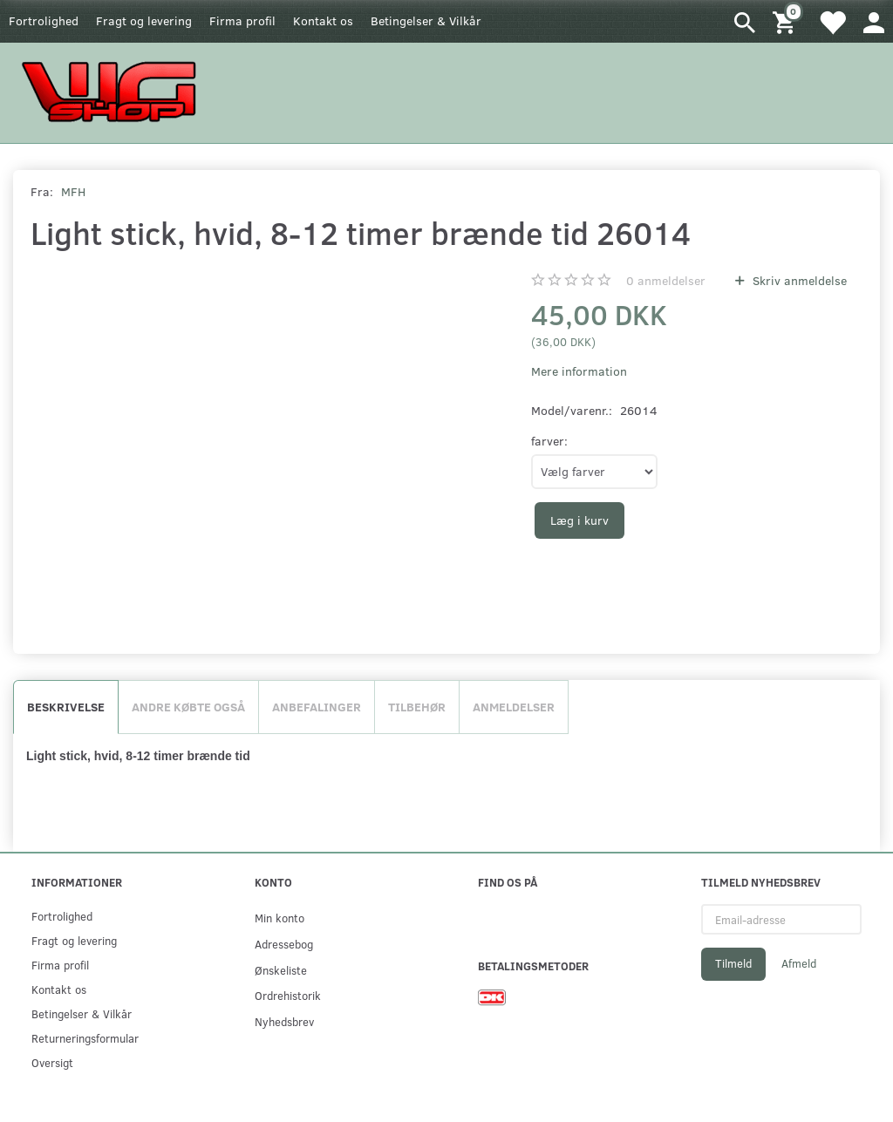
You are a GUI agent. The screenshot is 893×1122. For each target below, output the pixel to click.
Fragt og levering (144, 20)
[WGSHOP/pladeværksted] (113, 91)
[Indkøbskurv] (786, 21)
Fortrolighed (43, 20)
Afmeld (798, 963)
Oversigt (52, 1062)
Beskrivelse (66, 706)
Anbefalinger (316, 706)
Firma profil (242, 20)
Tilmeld (733, 963)
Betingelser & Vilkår (426, 20)
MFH (73, 191)
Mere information (579, 371)
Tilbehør (417, 706)
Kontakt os (323, 20)
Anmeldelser (514, 706)
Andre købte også (188, 706)
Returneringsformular (85, 1037)
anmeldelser (666, 280)
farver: (549, 440)
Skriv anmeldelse (798, 280)
